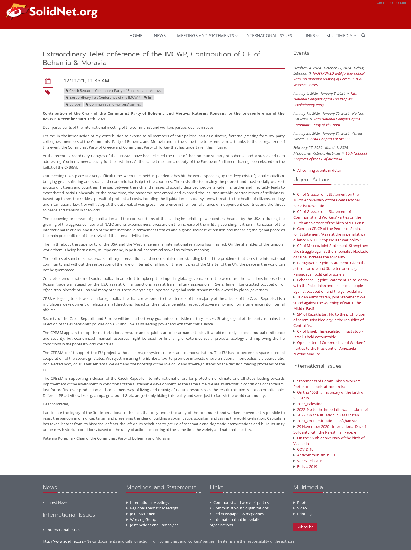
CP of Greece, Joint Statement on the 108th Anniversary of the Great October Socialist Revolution (326, 200)
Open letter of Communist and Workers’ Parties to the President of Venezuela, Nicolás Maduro (329, 348)
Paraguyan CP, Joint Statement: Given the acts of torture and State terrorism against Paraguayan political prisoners (329, 268)
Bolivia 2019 (305, 466)
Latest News (55, 502)
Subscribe (398, 3)
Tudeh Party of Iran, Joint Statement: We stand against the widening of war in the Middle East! (329, 302)
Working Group (141, 519)
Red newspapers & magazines (237, 513)
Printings (302, 513)
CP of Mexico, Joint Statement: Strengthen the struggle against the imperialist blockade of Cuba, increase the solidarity (330, 251)
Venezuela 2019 (308, 460)
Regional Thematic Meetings (152, 508)
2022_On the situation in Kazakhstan (326, 415)
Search (379, 3)
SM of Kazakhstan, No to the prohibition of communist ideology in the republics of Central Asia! (329, 320)
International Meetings (147, 502)
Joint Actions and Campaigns (152, 524)
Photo (300, 502)
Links (309, 35)
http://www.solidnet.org (63, 541)
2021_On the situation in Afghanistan (326, 420)
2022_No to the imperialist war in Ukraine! (330, 409)
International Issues (268, 35)
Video (300, 508)
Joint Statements (142, 513)
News (160, 35)
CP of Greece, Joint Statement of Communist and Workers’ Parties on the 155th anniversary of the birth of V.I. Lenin (328, 217)
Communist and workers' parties (239, 502)
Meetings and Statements (205, 35)
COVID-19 (303, 449)
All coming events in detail (319, 170)
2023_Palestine (307, 403)
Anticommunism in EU (314, 455)
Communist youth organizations (239, 508)
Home (136, 35)
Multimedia (339, 35)
